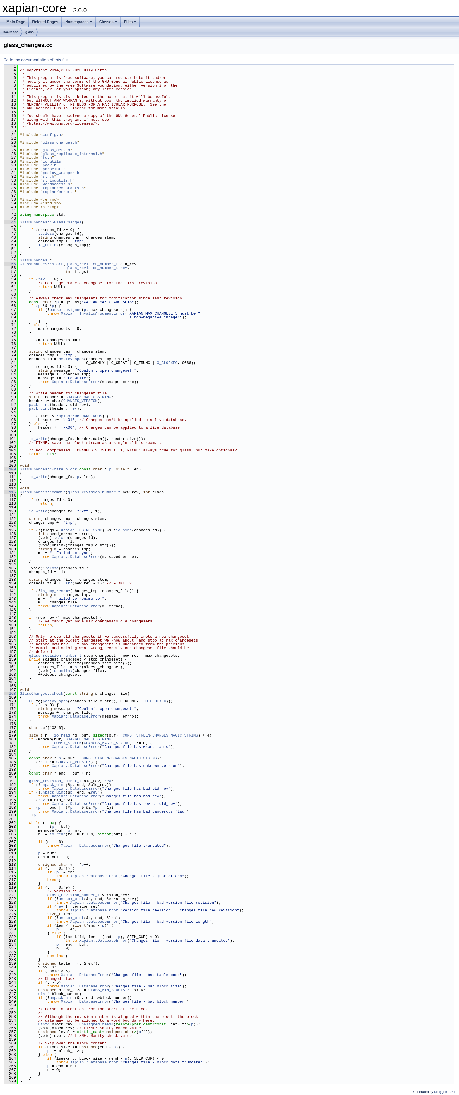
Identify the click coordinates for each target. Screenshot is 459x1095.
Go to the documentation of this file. (36, 60)
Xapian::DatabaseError (76, 381)
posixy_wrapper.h (61, 172)
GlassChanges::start (41, 264)
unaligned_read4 (96, 1024)
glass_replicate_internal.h (72, 153)
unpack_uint (53, 784)
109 (10, 469)
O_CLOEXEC (167, 362)
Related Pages (45, 22)
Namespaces (78, 22)
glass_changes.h (60, 142)
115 (10, 492)
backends (10, 32)
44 (10, 222)
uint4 (43, 993)
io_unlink (48, 245)
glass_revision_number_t (92, 264)
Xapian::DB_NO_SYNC (81, 530)
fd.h (47, 157)
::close (46, 233)
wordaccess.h (56, 184)
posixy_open (71, 359)
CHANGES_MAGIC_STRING (88, 397)
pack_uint (39, 404)
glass (29, 32)
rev (123, 267)
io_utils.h (54, 161)
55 (10, 264)
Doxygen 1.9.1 (444, 1092)
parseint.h (54, 169)
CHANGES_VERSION (80, 400)
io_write (38, 439)
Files (130, 22)
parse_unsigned (65, 309)
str (69, 583)
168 (10, 693)
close (62, 537)
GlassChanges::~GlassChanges (51, 222)
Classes (108, 22)
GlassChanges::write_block (48, 469)
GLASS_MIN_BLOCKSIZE (110, 990)
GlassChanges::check (41, 693)
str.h (48, 176)
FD (31, 701)
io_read (62, 735)
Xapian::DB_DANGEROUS (79, 416)
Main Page (15, 22)
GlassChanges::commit (43, 492)
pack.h (49, 165)
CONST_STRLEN (136, 735)
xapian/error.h (59, 191)
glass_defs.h (56, 150)
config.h (52, 134)
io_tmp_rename (55, 591)
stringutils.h (57, 180)
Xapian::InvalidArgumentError (93, 313)
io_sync (124, 530)
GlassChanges (33, 260)
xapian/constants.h (63, 188)
